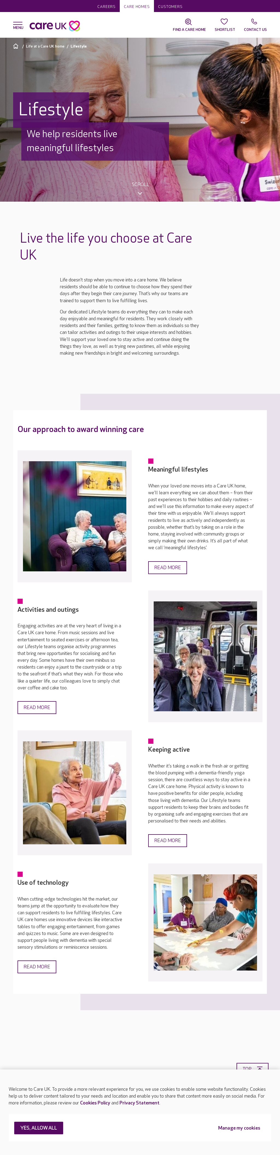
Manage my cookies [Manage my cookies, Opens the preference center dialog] (239, 1128)
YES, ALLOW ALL (38, 1128)
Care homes (137, 6)
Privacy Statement (139, 1103)
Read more (167, 568)
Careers (106, 6)
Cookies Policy (95, 1103)
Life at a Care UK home (45, 46)
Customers (170, 6)
